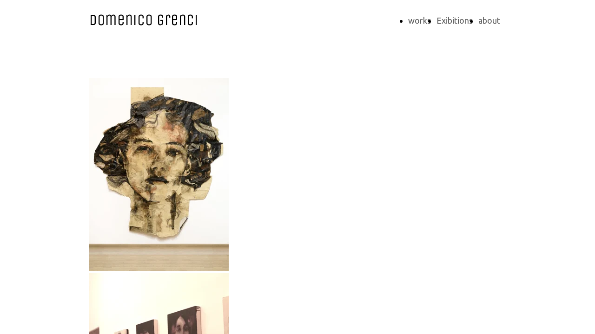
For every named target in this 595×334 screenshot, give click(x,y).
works (419, 20)
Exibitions (454, 20)
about (489, 20)
